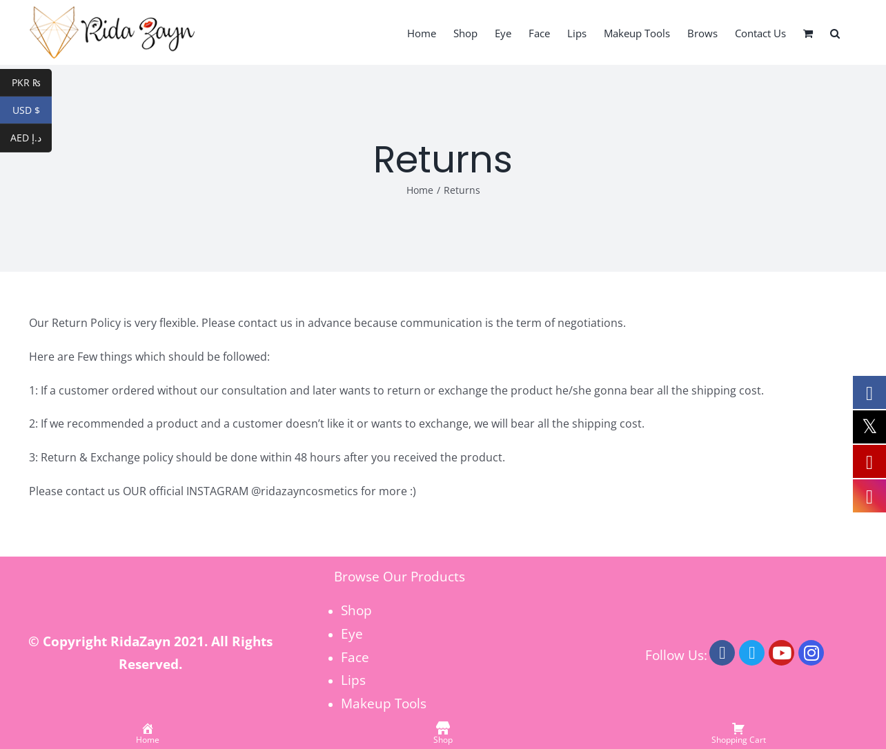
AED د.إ (31, 138)
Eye (352, 633)
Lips (353, 679)
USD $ (32, 110)
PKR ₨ (32, 83)
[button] (835, 32)
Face (355, 657)
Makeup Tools (383, 703)
